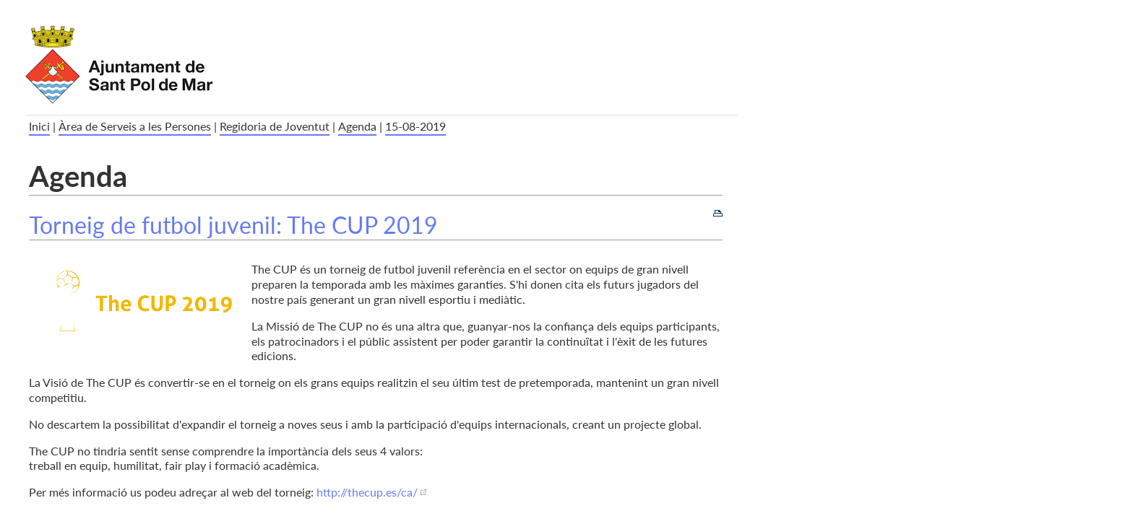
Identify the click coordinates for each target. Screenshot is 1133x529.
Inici (39, 126)
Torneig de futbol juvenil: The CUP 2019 (233, 225)
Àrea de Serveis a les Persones (135, 126)
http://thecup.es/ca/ (367, 492)
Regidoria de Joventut (274, 126)
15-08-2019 (415, 126)
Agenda (357, 126)
